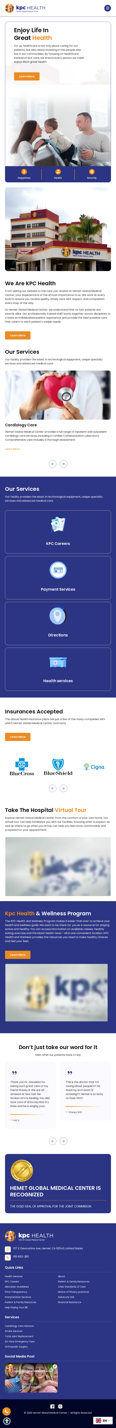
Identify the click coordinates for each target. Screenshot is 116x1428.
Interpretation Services (18, 1297)
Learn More (26, 76)
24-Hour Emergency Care (20, 1341)
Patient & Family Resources (73, 1281)
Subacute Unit (66, 1297)
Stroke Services (13, 1331)
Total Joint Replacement (19, 1336)
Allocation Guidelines (17, 1286)
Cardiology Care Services (19, 1326)
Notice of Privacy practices (73, 1292)
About (61, 1276)
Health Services (14, 1276)
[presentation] (52, 464)
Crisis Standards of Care (72, 1286)
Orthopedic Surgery (16, 1346)
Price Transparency (16, 1292)
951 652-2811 (21, 1256)
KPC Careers (12, 1281)
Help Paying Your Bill (16, 1307)
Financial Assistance (69, 1302)
